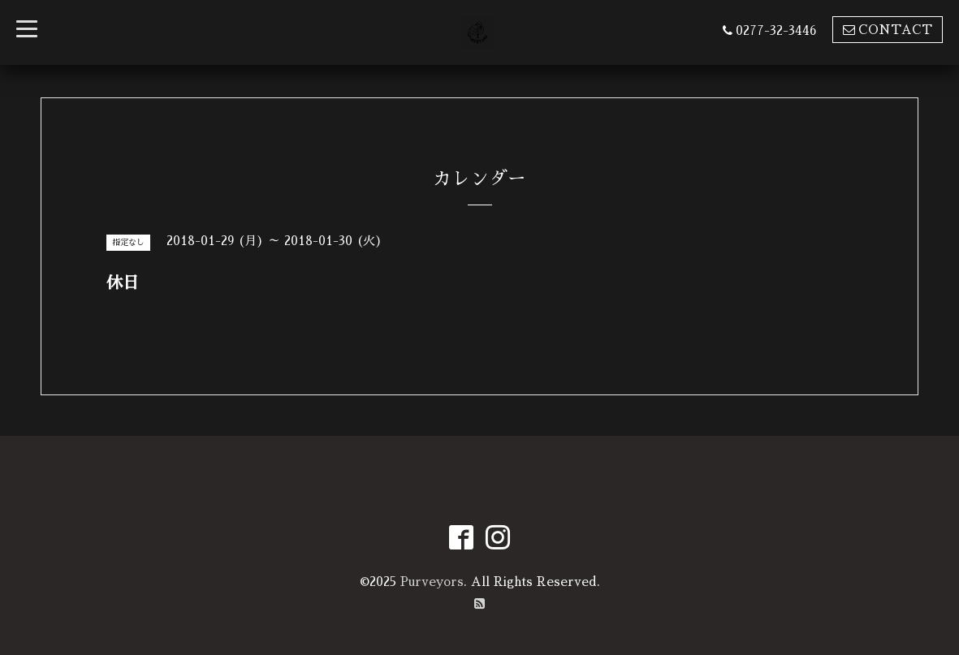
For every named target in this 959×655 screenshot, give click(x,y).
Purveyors (432, 581)
